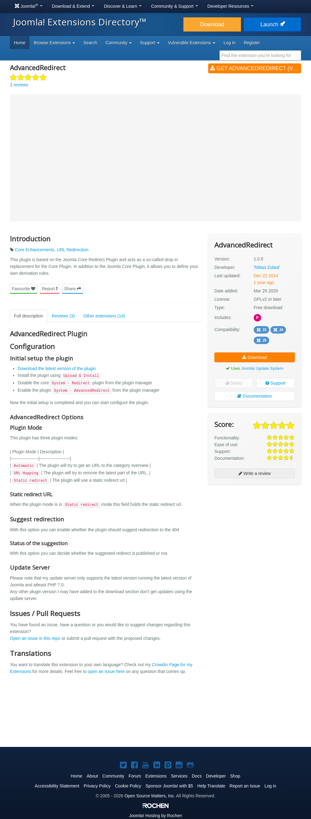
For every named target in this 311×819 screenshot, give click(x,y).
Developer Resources (231, 6)
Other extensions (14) (104, 315)
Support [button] (150, 42)
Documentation (254, 396)
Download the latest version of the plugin (57, 368)
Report (50, 288)
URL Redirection (72, 249)
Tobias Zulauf (266, 267)
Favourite (23, 288)
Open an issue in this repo (35, 638)
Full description (28, 315)
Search (90, 42)
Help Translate (211, 785)
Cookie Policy (128, 785)
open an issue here (106, 671)
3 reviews (19, 84)
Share (72, 288)
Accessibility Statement (57, 785)
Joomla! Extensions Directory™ (80, 21)
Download (212, 24)
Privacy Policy (97, 785)
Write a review (255, 473)
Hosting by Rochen (155, 815)
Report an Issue (245, 785)
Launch (272, 24)
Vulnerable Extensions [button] (191, 42)
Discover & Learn (122, 6)
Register (252, 42)
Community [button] (119, 42)
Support (275, 383)
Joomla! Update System (262, 368)
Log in (229, 42)
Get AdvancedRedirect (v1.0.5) (255, 68)
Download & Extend (73, 6)
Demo (234, 383)
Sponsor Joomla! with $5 (169, 785)
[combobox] (260, 55)
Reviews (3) (63, 315)
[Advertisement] (254, 529)
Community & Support (174, 6)
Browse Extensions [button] (54, 42)
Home (19, 42)
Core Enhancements (35, 249)
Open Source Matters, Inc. (150, 795)
